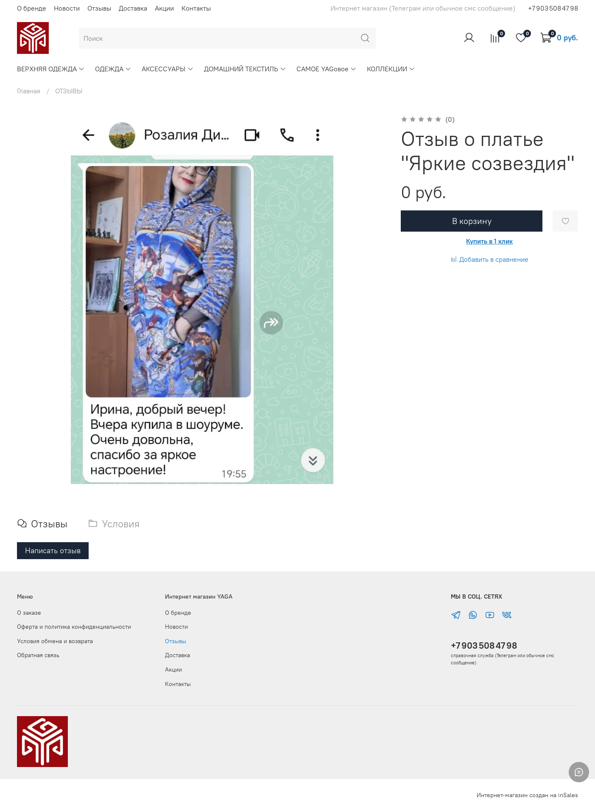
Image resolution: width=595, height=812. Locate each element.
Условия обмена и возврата (55, 641)
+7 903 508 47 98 (484, 645)
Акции (164, 8)
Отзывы (99, 8)
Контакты (196, 8)
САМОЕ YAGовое (326, 68)
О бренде (31, 8)
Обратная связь (38, 655)
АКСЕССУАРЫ (167, 68)
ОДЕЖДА (113, 68)
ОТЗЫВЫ (68, 91)
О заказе (29, 612)
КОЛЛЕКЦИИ (391, 68)
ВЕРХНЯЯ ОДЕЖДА (51, 68)
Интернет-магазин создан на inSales (527, 795)
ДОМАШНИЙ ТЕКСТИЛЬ (245, 68)
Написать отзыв (53, 550)
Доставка (133, 8)
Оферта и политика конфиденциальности (74, 626)
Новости (67, 8)
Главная (28, 91)
